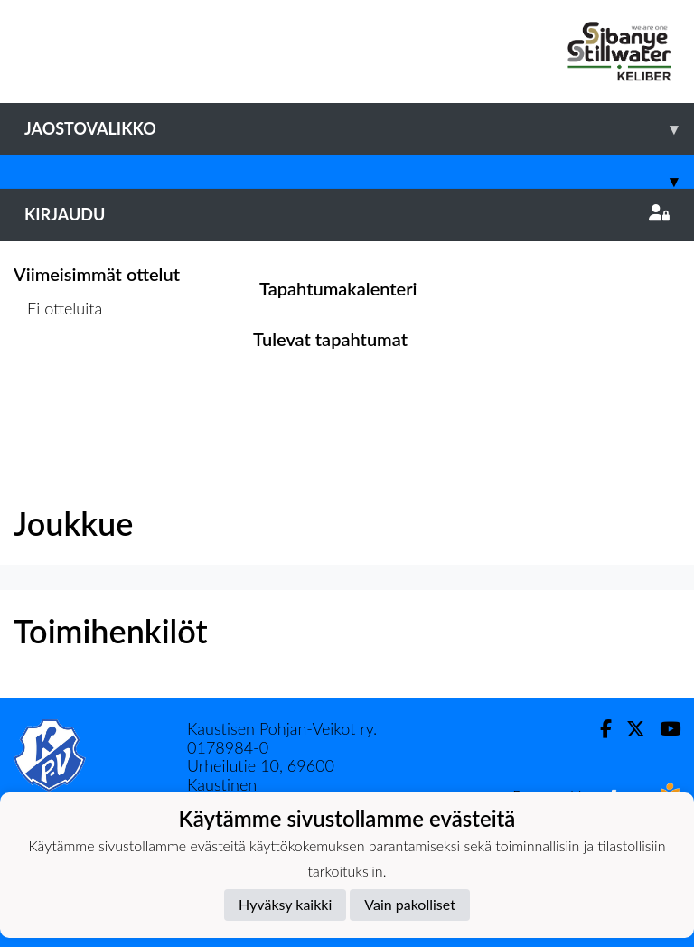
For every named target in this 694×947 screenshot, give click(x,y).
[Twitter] (628, 728)
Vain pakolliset (409, 904)
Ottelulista (58, 378)
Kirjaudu (347, 214)
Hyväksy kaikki (285, 904)
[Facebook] (599, 728)
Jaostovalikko (359, 129)
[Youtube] (662, 728)
